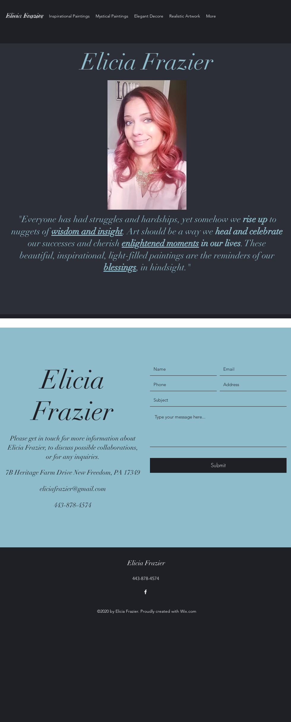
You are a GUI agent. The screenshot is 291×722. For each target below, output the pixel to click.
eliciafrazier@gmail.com (73, 489)
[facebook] (145, 592)
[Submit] (218, 465)
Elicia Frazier (146, 563)
